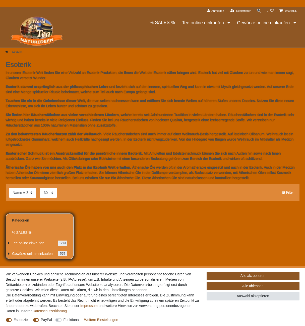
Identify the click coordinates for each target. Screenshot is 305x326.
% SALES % (162, 22)
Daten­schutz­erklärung (50, 311)
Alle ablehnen (253, 286)
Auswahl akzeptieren (253, 296)
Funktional (71, 320)
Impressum (89, 306)
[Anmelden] (216, 11)
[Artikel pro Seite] (48, 192)
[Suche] (259, 11)
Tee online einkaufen (203, 22)
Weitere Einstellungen (101, 320)
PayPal (46, 320)
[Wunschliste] (270, 11)
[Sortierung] (22, 192)
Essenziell (21, 320)
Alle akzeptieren (253, 276)
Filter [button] (288, 192)
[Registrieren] (241, 11)
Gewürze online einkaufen (264, 22)
